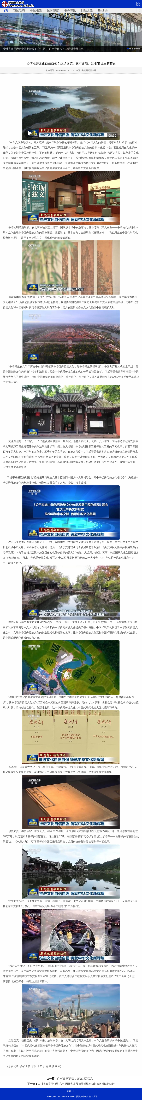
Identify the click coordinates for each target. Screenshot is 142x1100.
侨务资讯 (70, 10)
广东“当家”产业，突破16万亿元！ (76, 1078)
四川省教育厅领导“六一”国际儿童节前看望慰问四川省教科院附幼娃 (76, 1083)
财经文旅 (87, 10)
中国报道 (36, 10)
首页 (5, 10)
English (103, 10)
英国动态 (19, 10)
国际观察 (53, 10)
